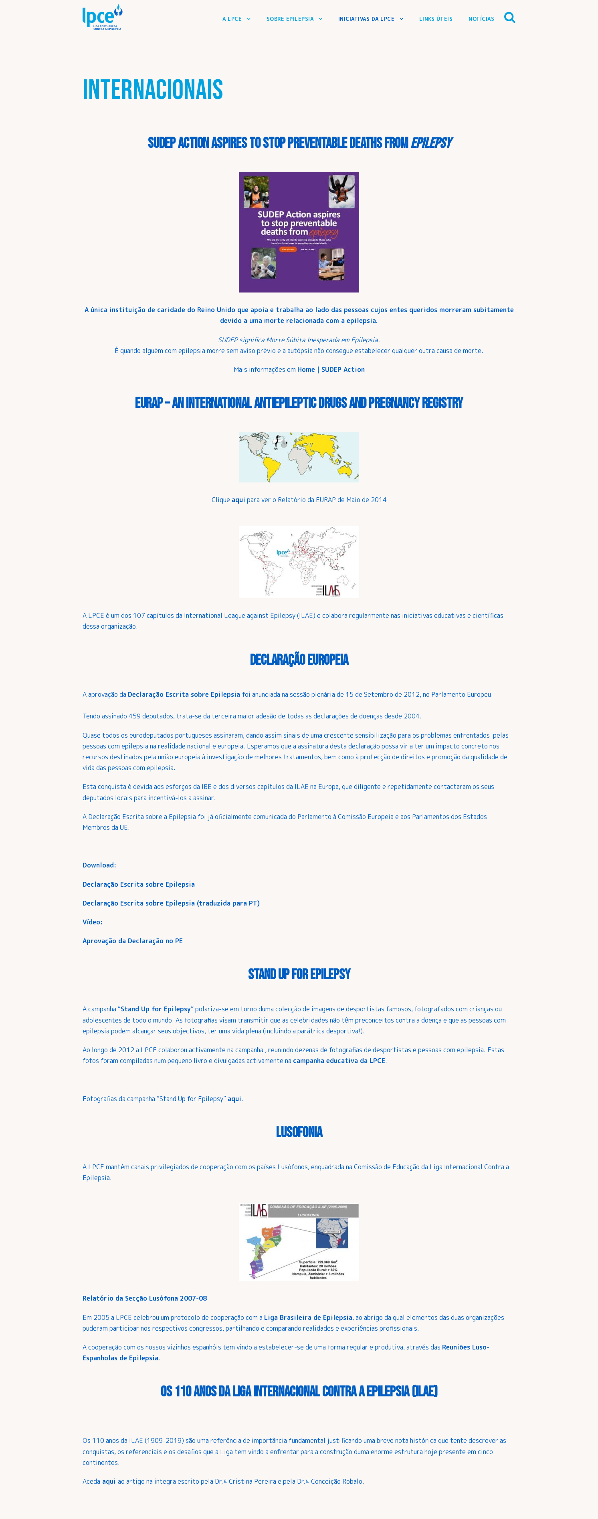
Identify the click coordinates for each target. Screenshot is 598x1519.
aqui (234, 1098)
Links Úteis (436, 18)
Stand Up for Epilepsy (156, 1009)
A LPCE (232, 18)
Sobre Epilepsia (290, 18)
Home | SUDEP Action (331, 369)
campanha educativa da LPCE (339, 1060)
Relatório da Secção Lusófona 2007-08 (145, 1298)
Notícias (481, 18)
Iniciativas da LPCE (366, 18)
